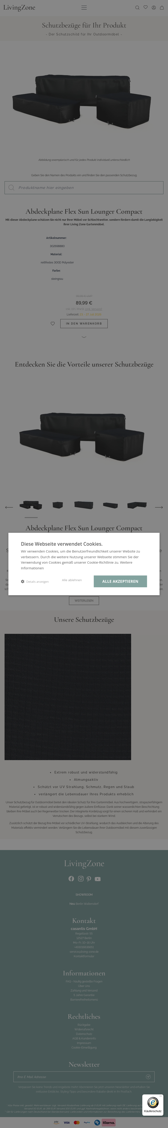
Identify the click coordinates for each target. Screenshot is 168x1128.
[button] (35, 581)
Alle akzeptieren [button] (120, 581)
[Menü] (160, 1097)
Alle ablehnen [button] (72, 580)
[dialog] (84, 564)
